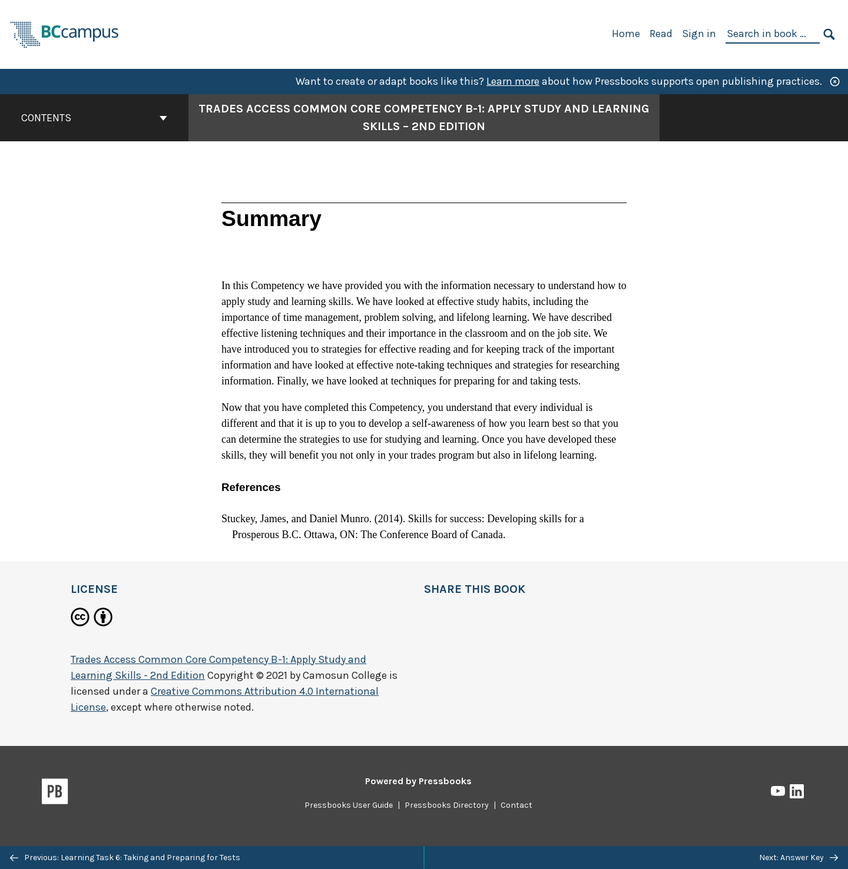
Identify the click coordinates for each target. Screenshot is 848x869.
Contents (94, 117)
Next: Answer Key (798, 858)
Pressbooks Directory (447, 805)
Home (626, 33)
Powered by (418, 781)
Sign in (699, 33)
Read (661, 33)
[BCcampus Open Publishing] (64, 33)
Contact (516, 805)
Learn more (512, 81)
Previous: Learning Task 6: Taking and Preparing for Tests (125, 858)
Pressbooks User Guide (348, 805)
